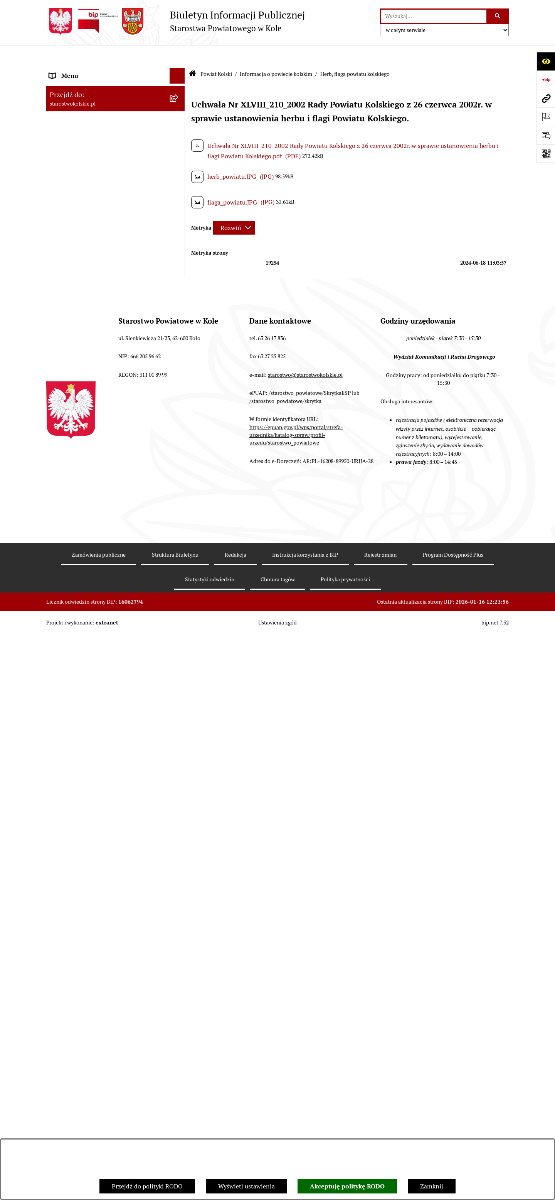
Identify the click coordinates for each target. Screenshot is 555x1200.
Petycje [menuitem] (59, 764)
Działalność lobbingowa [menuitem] (82, 841)
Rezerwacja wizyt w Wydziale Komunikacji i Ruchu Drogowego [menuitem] (109, 562)
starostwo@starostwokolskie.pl (305, 1028)
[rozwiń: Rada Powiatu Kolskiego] (179, 450)
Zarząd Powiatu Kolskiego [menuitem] (84, 465)
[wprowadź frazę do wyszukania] (434, 16)
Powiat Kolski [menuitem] (68, 117)
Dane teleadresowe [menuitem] (75, 101)
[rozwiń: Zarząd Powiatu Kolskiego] (179, 465)
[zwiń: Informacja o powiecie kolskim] (179, 137)
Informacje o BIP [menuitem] (72, 857)
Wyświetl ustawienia (246, 1186)
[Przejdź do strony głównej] (175, 21)
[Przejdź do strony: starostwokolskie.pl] (545, 98)
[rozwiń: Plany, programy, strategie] (179, 300)
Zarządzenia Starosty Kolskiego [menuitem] (92, 678)
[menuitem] (115, 137)
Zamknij (431, 1186)
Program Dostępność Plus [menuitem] (84, 826)
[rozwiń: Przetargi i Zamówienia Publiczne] (179, 512)
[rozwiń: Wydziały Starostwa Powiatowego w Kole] (179, 598)
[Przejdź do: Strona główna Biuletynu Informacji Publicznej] (192, 53)
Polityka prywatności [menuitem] (78, 872)
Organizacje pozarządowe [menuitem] (84, 527)
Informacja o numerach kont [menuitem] (88, 496)
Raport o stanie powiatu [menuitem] (82, 542)
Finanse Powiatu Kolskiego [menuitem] (86, 481)
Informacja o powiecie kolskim (276, 53)
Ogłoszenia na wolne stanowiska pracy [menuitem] (102, 647)
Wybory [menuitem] (59, 434)
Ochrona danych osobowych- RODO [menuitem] (98, 810)
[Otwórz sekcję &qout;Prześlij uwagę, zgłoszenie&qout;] (545, 135)
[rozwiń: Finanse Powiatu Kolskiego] (179, 481)
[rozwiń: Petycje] (179, 764)
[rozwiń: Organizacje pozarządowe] (179, 527)
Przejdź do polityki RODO (147, 1186)
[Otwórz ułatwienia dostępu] (545, 61)
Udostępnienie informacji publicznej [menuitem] (99, 724)
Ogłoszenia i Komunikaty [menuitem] (83, 86)
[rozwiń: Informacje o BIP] (179, 857)
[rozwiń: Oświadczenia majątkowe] (179, 663)
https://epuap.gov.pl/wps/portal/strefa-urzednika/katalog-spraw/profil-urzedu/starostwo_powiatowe (296, 1089)
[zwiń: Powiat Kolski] (179, 117)
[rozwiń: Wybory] (179, 435)
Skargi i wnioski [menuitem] (71, 709)
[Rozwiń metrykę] (234, 207)
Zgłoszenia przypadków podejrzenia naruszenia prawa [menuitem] (98, 892)
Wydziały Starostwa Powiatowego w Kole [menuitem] (105, 598)
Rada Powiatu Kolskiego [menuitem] (82, 450)
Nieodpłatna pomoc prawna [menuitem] (87, 693)
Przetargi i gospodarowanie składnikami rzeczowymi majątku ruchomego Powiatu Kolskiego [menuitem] (105, 622)
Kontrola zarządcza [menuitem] (75, 779)
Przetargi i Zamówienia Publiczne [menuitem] (96, 511)
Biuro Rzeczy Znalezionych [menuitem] (86, 795)
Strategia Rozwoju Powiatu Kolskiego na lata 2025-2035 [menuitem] (104, 414)
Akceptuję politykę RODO (347, 1186)
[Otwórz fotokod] (545, 153)
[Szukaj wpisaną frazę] (498, 16)
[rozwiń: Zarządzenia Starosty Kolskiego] (179, 678)
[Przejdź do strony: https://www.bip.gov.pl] (545, 79)
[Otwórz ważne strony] (545, 116)
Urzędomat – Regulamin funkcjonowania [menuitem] (105, 582)
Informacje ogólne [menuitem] (74, 71)
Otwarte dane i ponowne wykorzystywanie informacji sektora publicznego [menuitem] (107, 744)
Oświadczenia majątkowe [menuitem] (84, 662)
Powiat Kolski (216, 53)
